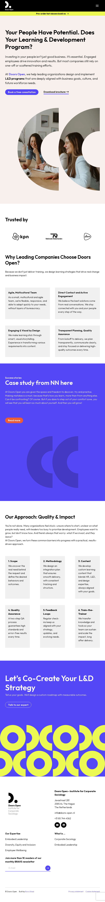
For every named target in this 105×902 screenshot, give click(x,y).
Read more (14, 420)
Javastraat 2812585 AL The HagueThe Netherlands (65, 804)
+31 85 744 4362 (63, 818)
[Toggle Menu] (97, 5)
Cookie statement (93, 891)
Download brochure (56, 91)
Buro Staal (29, 891)
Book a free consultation (22, 92)
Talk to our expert (18, 704)
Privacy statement (75, 891)
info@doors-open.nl (65, 812)
